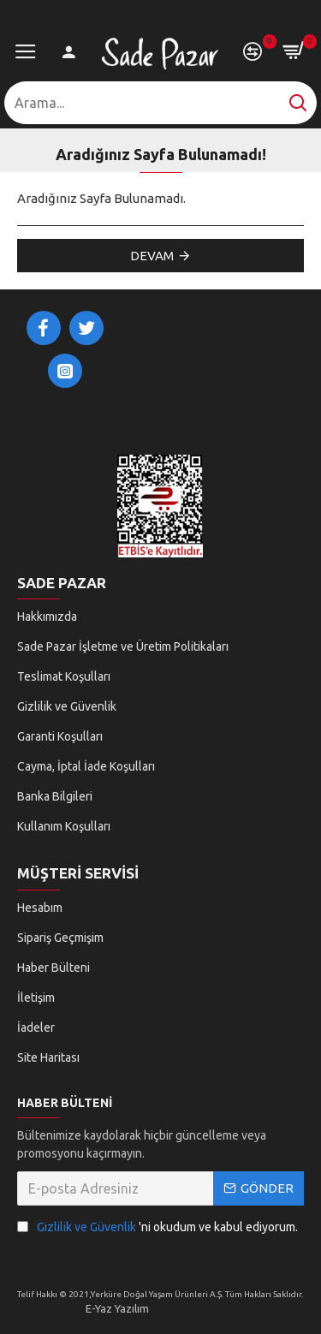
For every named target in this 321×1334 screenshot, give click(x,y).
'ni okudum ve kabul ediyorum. (157, 1227)
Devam (152, 255)
